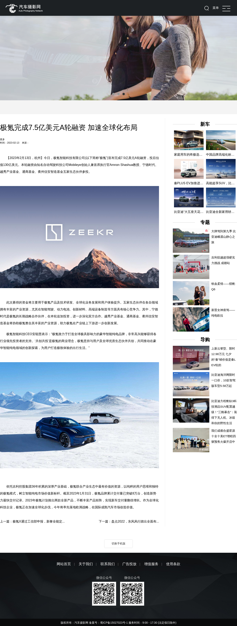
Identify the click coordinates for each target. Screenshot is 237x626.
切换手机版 (118, 543)
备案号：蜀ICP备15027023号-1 (109, 622)
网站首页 (64, 564)
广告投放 (129, 564)
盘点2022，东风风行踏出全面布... (135, 521)
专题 (205, 222)
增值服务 (151, 564)
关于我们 (86, 564)
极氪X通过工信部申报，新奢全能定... (39, 521)
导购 (205, 339)
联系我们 (108, 564)
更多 (2, 139)
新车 (205, 124)
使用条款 (173, 564)
